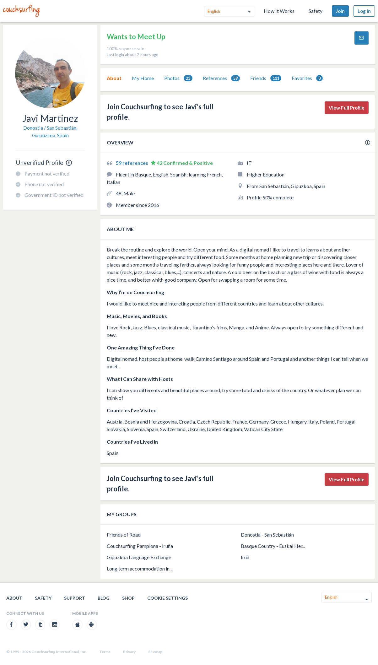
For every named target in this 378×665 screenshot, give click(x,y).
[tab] (114, 78)
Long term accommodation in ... (140, 568)
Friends (265, 78)
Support (74, 598)
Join (340, 11)
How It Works (279, 11)
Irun (245, 557)
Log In (364, 11)
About (114, 78)
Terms (105, 651)
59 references (132, 163)
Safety (315, 11)
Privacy (129, 651)
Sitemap (155, 651)
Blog (104, 598)
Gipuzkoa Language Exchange (139, 557)
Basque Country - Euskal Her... (273, 546)
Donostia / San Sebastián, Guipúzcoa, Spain (50, 131)
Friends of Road (124, 535)
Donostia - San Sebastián (267, 535)
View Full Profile (346, 108)
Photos (178, 78)
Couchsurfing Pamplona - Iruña (140, 546)
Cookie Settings (167, 598)
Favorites (307, 78)
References (221, 78)
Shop (128, 598)
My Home (143, 78)
